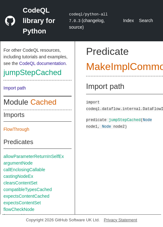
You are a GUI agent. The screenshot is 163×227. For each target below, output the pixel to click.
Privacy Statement (120, 220)
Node (147, 119)
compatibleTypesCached (27, 189)
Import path (14, 87)
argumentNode (18, 163)
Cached (43, 102)
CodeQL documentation (42, 63)
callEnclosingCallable (24, 169)
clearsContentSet (20, 182)
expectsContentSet (22, 202)
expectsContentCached (26, 196)
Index (128, 20)
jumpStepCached (32, 72)
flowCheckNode (18, 209)
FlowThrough (16, 129)
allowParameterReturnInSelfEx (33, 156)
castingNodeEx (18, 176)
